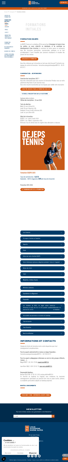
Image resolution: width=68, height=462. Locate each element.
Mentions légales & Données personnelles (18, 460)
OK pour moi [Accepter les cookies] (32, 453)
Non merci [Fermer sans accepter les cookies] (8, 453)
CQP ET (6, 32)
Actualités (64, 2)
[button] (4, 459)
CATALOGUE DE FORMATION (29, 59)
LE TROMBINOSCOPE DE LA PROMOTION (32, 189)
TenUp (65, 458)
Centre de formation (7, 16)
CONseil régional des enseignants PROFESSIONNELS (9, 56)
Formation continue (7, 43)
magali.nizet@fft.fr (43, 362)
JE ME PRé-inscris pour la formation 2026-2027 (36, 89)
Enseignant (12, 12)
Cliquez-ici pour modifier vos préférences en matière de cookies (45, 460)
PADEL (6, 29)
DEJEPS (6, 24)
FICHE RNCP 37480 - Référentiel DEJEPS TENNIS (36, 395)
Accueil (6, 12)
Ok (53, 416)
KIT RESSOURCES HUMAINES (8, 47)
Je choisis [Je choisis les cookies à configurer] (20, 453)
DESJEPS (7, 27)
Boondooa (29, 460)
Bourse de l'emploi (9, 51)
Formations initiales (7, 21)
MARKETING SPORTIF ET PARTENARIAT (8, 37)
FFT (65, 455)
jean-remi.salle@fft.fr (46, 366)
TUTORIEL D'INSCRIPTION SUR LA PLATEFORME (35, 94)
